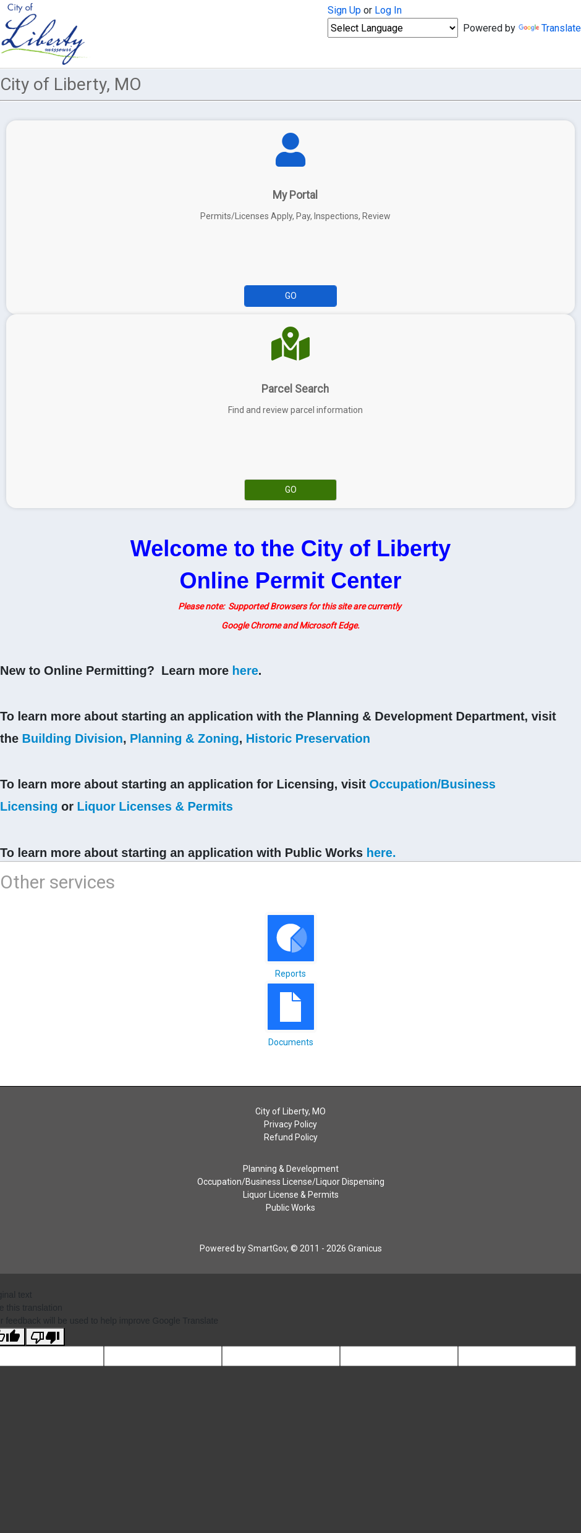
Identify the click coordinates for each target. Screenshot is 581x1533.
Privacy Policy (290, 1124)
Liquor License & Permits (291, 1195)
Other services (57, 882)
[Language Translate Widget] (393, 28)
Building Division (72, 738)
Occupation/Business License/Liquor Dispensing (290, 1182)
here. (381, 852)
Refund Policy (291, 1137)
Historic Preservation (308, 738)
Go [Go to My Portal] (291, 296)
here (245, 670)
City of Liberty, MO (290, 1111)
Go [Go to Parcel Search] (291, 490)
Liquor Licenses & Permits (154, 806)
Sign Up (344, 10)
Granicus (365, 1248)
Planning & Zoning (184, 738)
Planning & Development (291, 1169)
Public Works (290, 1208)
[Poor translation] (45, 1336)
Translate (550, 28)
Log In (388, 10)
